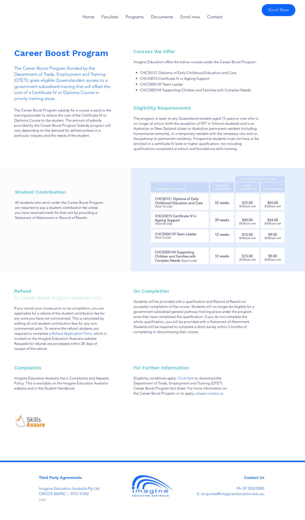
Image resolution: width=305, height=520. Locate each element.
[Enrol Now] (278, 10)
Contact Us (254, 477)
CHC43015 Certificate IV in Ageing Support (174, 78)
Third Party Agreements (60, 477)
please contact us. (210, 393)
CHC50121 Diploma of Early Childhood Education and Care (188, 72)
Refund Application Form (72, 333)
